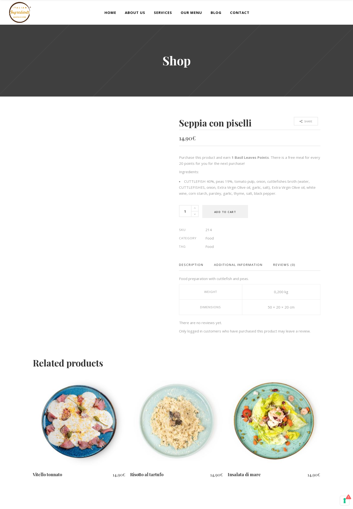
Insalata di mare (244, 474)
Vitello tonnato (47, 474)
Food (209, 238)
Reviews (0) (284, 265)
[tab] (194, 264)
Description (191, 265)
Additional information (238, 265)
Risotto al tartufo (146, 474)
